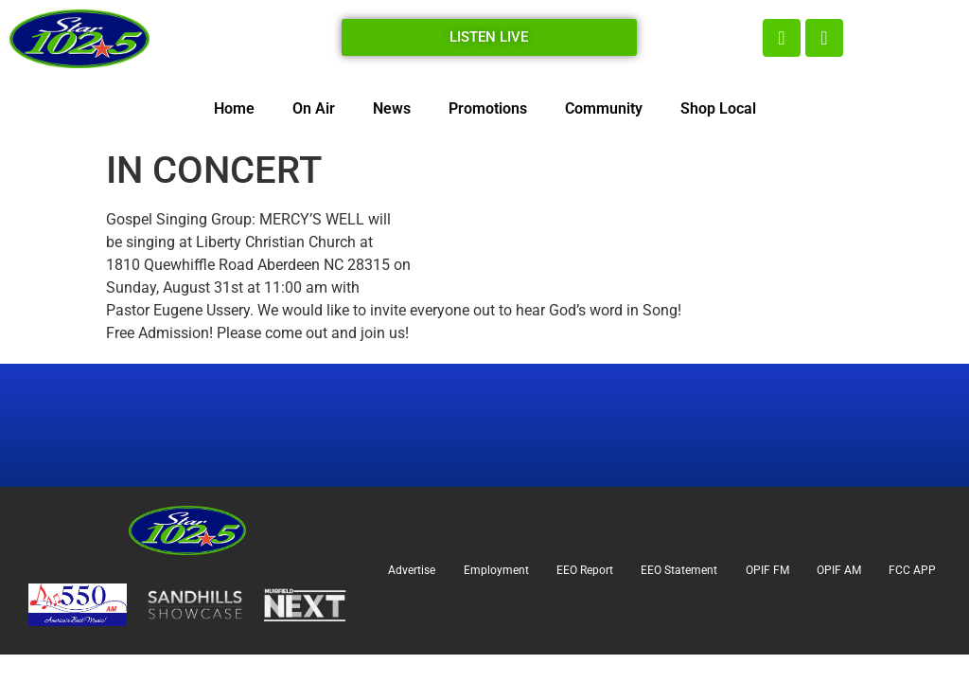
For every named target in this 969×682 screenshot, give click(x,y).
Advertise (411, 570)
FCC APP (912, 570)
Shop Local (718, 108)
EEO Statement (679, 570)
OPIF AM (839, 570)
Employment (496, 570)
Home (234, 108)
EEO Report (584, 570)
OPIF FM (767, 570)
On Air (313, 108)
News (392, 108)
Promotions (488, 108)
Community (604, 108)
